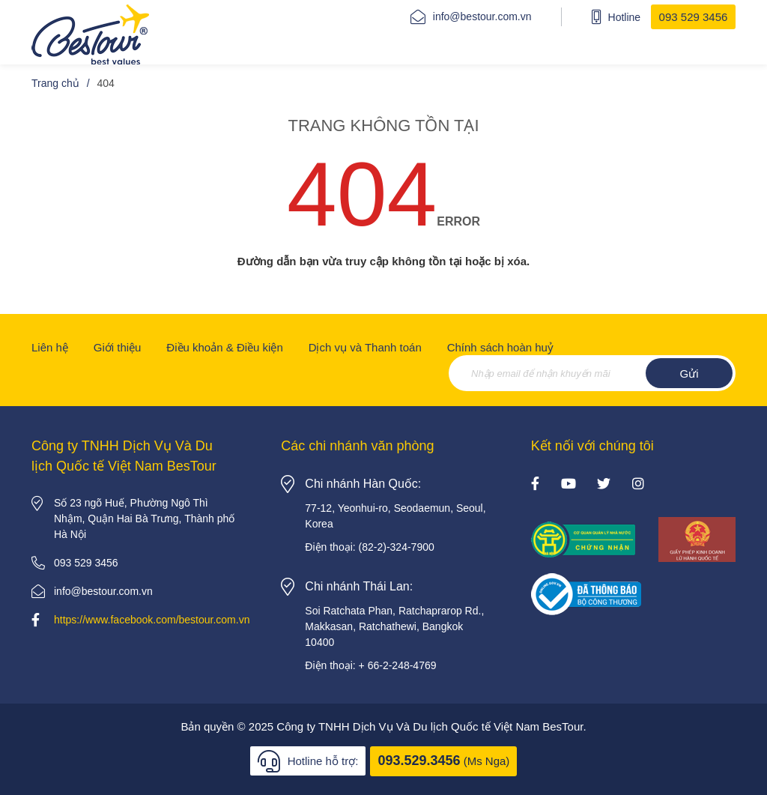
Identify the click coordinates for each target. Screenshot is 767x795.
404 (106, 83)
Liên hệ (49, 347)
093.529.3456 (419, 760)
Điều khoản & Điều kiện (224, 347)
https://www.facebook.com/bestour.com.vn (151, 620)
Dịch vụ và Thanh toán (365, 347)
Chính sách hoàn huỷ (500, 347)
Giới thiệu (118, 347)
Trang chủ (55, 83)
